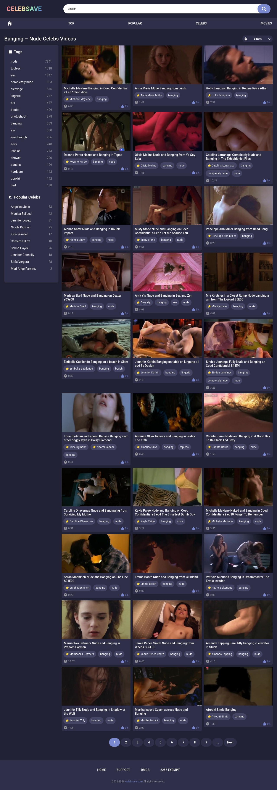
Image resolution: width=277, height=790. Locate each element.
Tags (18, 52)
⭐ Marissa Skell (76, 306)
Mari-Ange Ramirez (31, 269)
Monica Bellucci (31, 214)
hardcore (31, 172)
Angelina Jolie (31, 207)
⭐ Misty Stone (146, 239)
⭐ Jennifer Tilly (75, 720)
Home (9, 23)
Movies (266, 23)
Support (123, 770)
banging (31, 123)
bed (31, 185)
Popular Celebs (27, 197)
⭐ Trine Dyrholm (76, 447)
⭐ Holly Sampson (219, 95)
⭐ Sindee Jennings (220, 372)
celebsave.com (134, 781)
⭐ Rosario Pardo (76, 161)
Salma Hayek (31, 248)
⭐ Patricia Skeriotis (220, 587)
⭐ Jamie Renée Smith (150, 654)
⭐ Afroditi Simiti (218, 716)
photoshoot (31, 116)
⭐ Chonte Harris (218, 447)
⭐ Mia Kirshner (217, 306)
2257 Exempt (170, 770)
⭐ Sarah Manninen (77, 587)
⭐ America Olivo (147, 447)
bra (31, 103)
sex (31, 75)
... (218, 742)
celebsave (24, 9)
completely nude (31, 82)
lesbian (31, 151)
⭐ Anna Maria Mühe (149, 95)
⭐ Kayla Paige (146, 521)
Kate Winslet (31, 234)
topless (31, 68)
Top (71, 23)
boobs (31, 110)
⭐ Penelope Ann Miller (222, 235)
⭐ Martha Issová (147, 720)
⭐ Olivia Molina (146, 165)
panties (31, 165)
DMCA (145, 770)
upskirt (31, 179)
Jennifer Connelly (31, 255)
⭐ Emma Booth (146, 583)
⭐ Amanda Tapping (220, 654)
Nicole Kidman (31, 227)
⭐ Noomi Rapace (103, 447)
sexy (31, 144)
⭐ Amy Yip (144, 302)
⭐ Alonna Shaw (75, 239)
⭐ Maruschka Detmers (80, 654)
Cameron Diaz (31, 241)
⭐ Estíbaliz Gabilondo (79, 368)
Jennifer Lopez (31, 220)
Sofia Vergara (31, 262)
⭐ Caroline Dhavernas (79, 521)
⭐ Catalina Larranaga (221, 165)
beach (119, 368)
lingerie (31, 96)
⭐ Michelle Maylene (78, 99)
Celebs (201, 23)
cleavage (31, 89)
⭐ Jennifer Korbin (148, 372)
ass (31, 130)
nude (31, 61)
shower (31, 158)
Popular (135, 23)
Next (230, 742)
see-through (31, 137)
